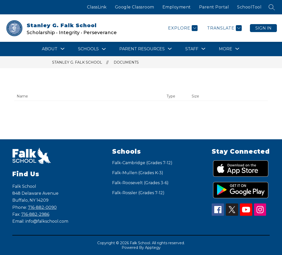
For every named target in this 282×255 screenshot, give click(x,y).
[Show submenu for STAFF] (191, 49)
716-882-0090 (42, 207)
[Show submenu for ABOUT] (49, 49)
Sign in (263, 28)
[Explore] (182, 28)
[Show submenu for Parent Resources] (142, 49)
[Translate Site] (224, 28)
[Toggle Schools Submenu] (104, 49)
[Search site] (272, 7)
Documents (126, 62)
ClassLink (97, 7)
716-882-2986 (35, 214)
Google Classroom (134, 7)
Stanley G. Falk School (77, 62)
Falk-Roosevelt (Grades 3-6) (140, 182)
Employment (176, 7)
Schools (88, 48)
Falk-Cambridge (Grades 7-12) (142, 162)
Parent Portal (214, 7)
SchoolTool (249, 7)
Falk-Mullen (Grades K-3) (137, 172)
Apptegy (153, 247)
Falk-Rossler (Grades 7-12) (138, 192)
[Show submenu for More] (225, 49)
